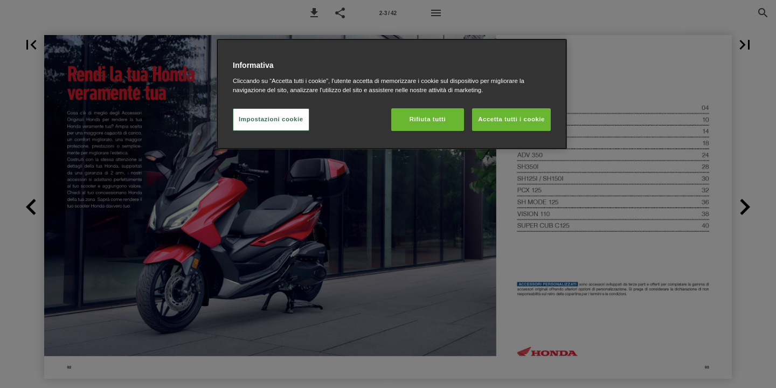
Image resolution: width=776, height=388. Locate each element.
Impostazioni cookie (271, 119)
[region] (392, 94)
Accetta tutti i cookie (511, 119)
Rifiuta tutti (428, 119)
